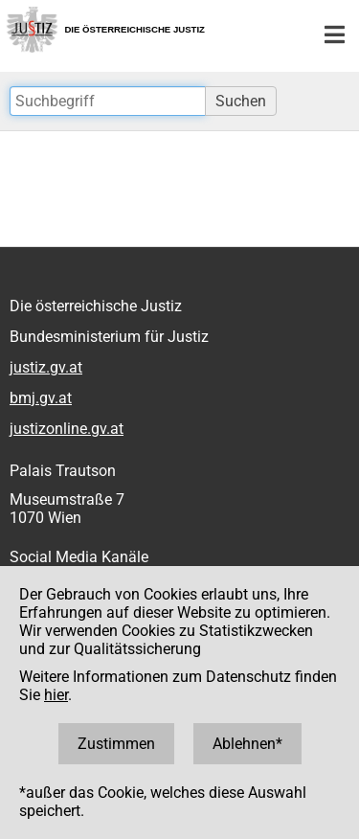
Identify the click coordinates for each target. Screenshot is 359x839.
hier (56, 695)
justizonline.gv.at (66, 429)
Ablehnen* (247, 744)
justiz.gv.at (46, 367)
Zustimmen (116, 744)
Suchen (240, 101)
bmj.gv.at (41, 398)
